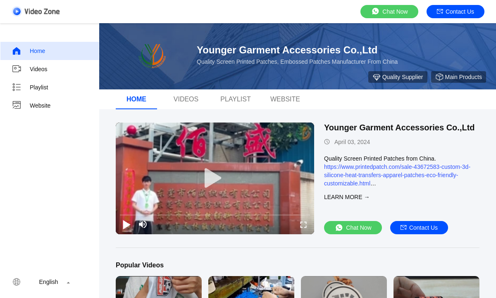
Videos (30, 69)
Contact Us (455, 11)
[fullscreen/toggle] (303, 224)
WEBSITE (285, 99)
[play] (215, 178)
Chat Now (389, 11)
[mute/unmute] (143, 224)
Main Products (458, 77)
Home (28, 51)
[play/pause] (126, 224)
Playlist (30, 87)
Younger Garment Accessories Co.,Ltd (399, 127)
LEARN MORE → (347, 197)
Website (31, 106)
